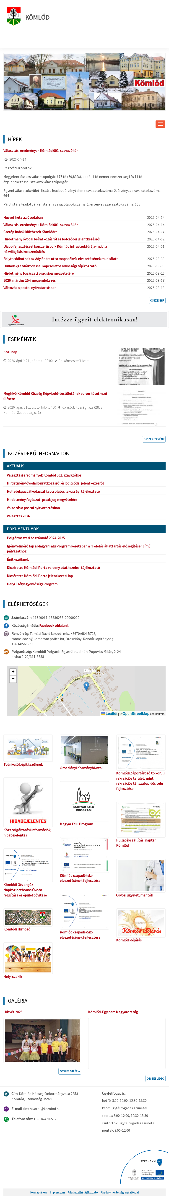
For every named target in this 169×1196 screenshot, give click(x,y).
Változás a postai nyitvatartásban (29, 287)
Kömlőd (28, 16)
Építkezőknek (18, 559)
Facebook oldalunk (53, 625)
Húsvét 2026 (12, 1012)
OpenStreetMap (135, 714)
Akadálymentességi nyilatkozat (120, 1192)
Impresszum (57, 1192)
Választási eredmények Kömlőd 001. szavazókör (40, 150)
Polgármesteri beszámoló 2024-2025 (36, 538)
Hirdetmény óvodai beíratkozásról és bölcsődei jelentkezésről (51, 239)
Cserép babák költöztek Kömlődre (30, 231)
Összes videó (155, 1078)
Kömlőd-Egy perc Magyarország (113, 1012)
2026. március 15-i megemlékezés (29, 280)
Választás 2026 (18, 516)
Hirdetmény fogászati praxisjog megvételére (38, 273)
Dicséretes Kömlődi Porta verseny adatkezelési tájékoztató (53, 567)
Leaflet (109, 714)
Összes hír (157, 300)
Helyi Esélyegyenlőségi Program (32, 584)
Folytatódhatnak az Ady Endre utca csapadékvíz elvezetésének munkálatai (61, 258)
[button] (86, 686)
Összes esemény (153, 439)
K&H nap (10, 352)
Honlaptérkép (38, 1192)
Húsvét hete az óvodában (23, 217)
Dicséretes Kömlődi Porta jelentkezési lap (40, 575)
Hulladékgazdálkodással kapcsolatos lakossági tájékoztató (49, 266)
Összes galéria (70, 1071)
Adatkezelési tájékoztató (83, 1192)
